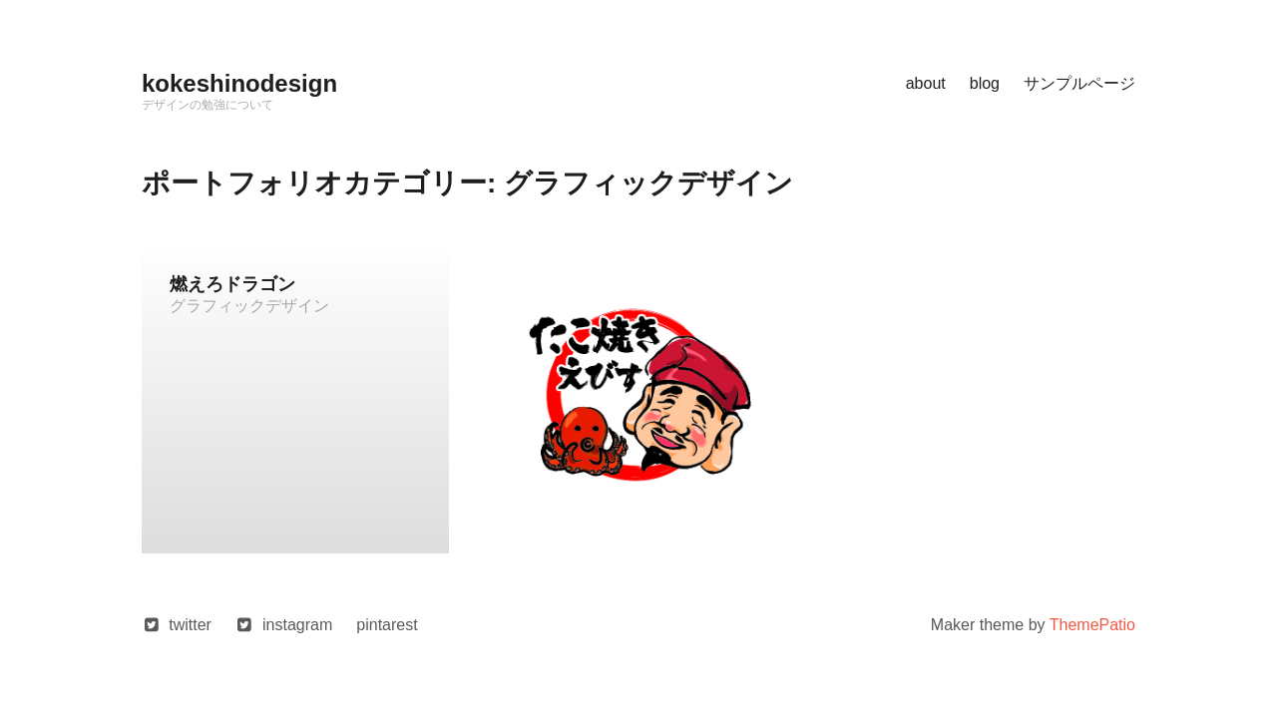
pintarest (386, 624)
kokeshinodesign (239, 83)
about (926, 83)
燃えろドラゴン (232, 284)
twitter (190, 624)
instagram (297, 624)
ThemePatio (1092, 624)
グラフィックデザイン (249, 305)
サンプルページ (1079, 83)
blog (985, 83)
